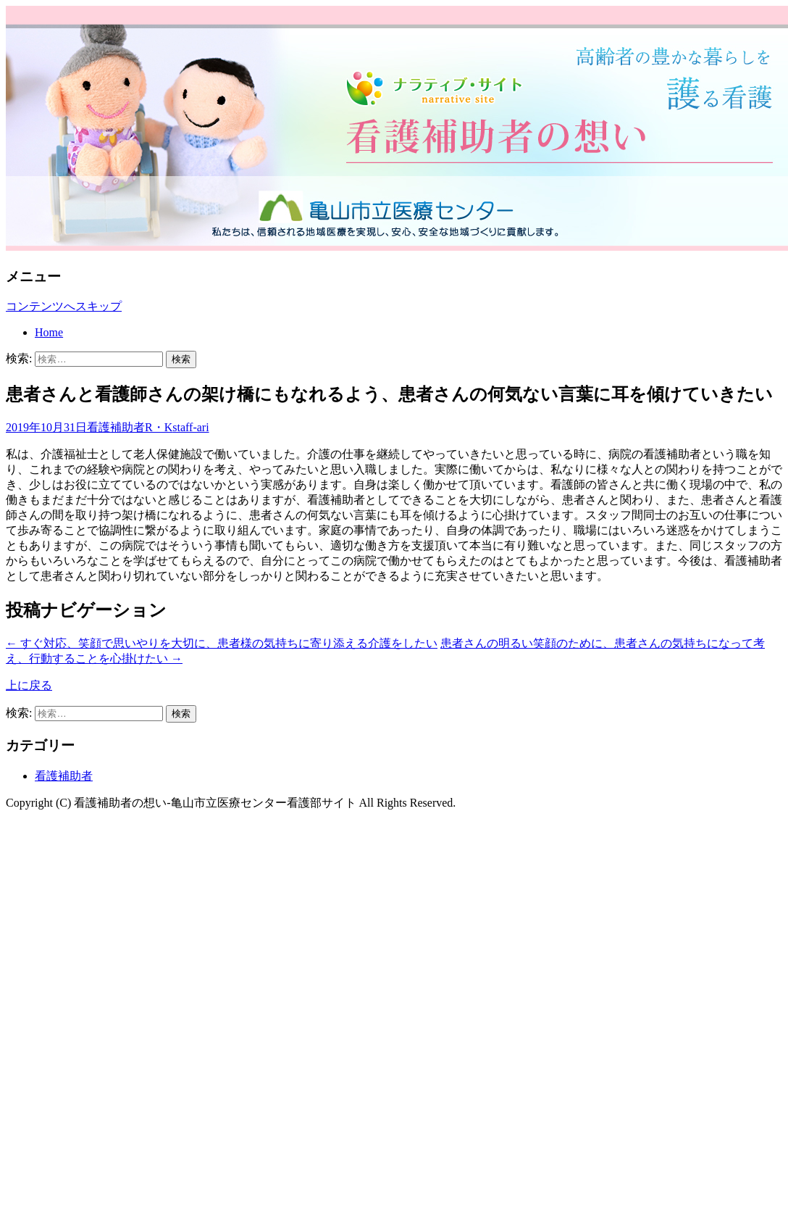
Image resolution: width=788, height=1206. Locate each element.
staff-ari (190, 427)
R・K (158, 427)
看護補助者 (116, 427)
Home (49, 332)
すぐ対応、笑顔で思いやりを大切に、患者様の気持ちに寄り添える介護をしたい (221, 643)
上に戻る (29, 685)
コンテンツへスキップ (64, 306)
